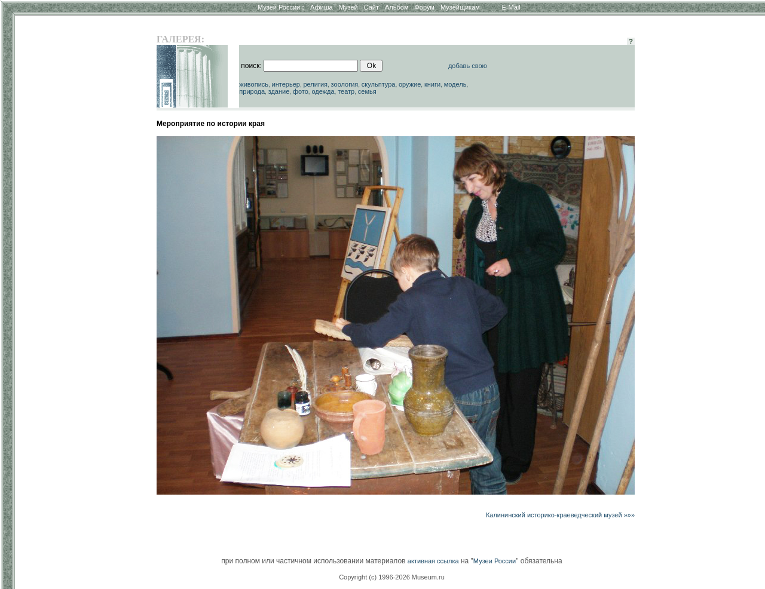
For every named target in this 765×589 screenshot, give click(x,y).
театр (346, 91)
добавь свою (467, 65)
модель (455, 84)
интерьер (286, 84)
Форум (424, 7)
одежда (322, 91)
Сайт (371, 7)
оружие (410, 84)
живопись (253, 84)
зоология (345, 84)
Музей (348, 7)
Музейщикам (460, 7)
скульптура (379, 84)
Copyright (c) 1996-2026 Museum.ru (392, 577)
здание (279, 91)
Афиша (321, 7)
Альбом (396, 7)
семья (367, 91)
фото (300, 91)
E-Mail (511, 7)
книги (432, 84)
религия (315, 84)
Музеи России (281, 7)
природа (252, 91)
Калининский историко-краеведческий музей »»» (560, 515)
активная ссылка (433, 561)
